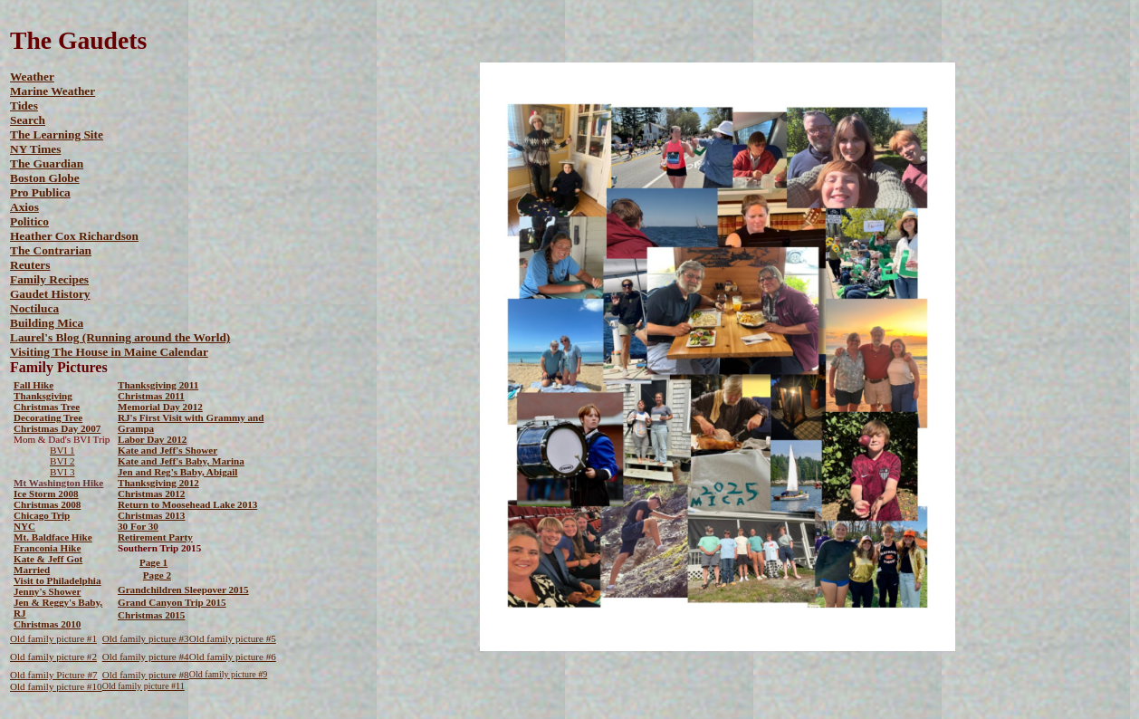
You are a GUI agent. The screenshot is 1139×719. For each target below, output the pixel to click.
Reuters (30, 265)
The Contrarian (50, 250)
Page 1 (153, 562)
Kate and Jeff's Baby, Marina (181, 460)
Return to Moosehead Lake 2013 (187, 504)
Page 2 (157, 575)
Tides (24, 105)
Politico (29, 221)
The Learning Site (56, 134)
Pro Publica (40, 192)
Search (27, 120)
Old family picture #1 (53, 638)
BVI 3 (62, 471)
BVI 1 (62, 450)
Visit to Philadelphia (57, 580)
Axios (24, 207)
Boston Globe (45, 178)
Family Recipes (49, 279)
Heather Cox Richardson (74, 236)
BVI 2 (62, 460)
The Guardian (46, 163)
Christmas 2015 (151, 614)
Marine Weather (52, 91)
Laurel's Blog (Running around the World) (120, 337)
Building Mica (46, 323)
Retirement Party (155, 537)
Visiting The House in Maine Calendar (109, 352)
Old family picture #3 (145, 638)
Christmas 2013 (151, 515)
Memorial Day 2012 (160, 406)
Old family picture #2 (53, 656)
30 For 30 (138, 526)
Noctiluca (34, 308)
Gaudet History (50, 294)
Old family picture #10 (56, 686)
